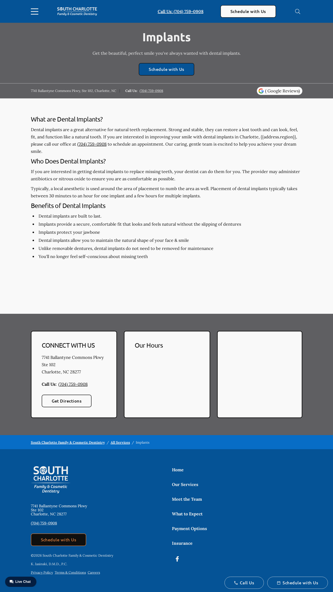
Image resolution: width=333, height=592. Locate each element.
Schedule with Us (248, 11)
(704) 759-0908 (151, 91)
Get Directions (67, 401)
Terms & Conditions (70, 572)
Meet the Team (187, 499)
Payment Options (189, 528)
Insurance (182, 543)
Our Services (185, 484)
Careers (94, 572)
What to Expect (187, 513)
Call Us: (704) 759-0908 (180, 11)
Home (178, 469)
